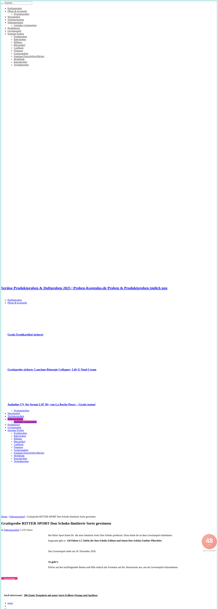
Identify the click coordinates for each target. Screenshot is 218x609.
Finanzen (18, 50)
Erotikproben (20, 36)
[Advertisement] (109, 488)
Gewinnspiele (14, 31)
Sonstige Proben (16, 33)
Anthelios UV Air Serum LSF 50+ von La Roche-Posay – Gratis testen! (52, 404)
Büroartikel (19, 45)
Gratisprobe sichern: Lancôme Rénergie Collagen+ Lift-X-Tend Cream (52, 369)
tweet (10, 603)
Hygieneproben (21, 14)
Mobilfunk (19, 59)
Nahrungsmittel (15, 22)
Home (4, 516)
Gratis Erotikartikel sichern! (25, 334)
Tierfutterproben (16, 19)
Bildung (18, 42)
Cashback (18, 48)
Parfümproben (15, 8)
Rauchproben (20, 62)
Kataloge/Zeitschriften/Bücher (29, 56)
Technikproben (21, 64)
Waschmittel (14, 17)
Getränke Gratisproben (25, 25)
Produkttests (14, 28)
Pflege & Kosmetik (17, 11)
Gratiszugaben (21, 53)
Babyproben (20, 39)
